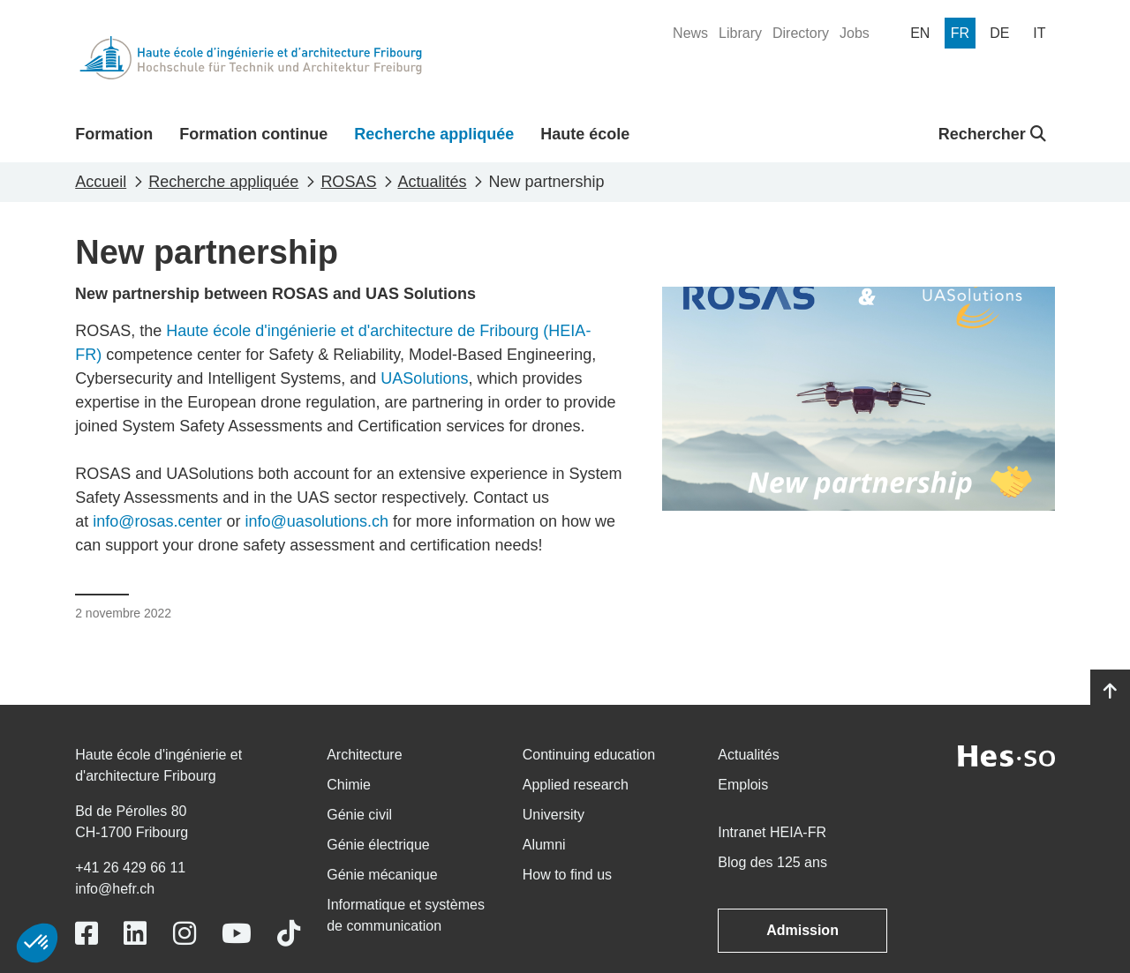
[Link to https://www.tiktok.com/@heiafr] (288, 933)
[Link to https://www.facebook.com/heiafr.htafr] (86, 933)
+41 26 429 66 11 (130, 867)
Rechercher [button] (992, 134)
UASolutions (424, 378)
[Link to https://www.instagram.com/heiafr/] (184, 933)
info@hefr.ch (114, 888)
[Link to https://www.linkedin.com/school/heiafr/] (135, 933)
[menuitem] (690, 33)
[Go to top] (1110, 692)
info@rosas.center (157, 521)
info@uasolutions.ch (316, 521)
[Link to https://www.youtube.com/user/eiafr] (237, 933)
